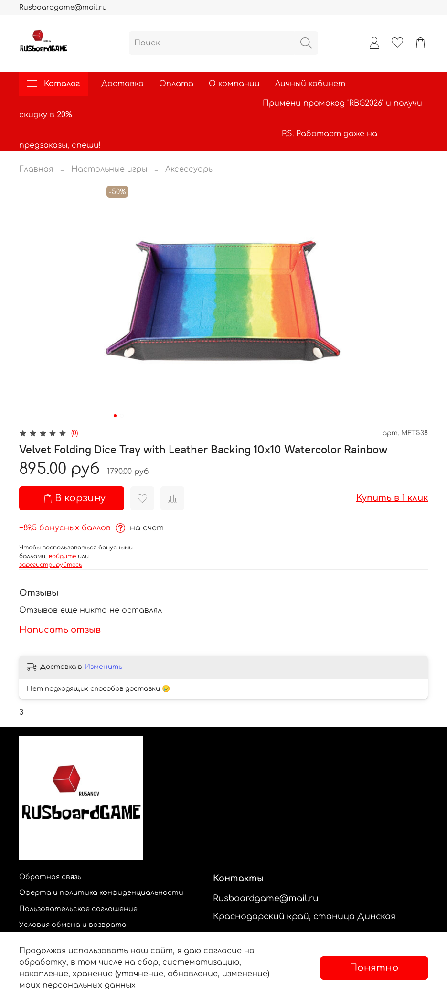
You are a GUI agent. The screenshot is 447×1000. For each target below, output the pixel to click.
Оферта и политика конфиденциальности (101, 892)
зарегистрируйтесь (50, 564)
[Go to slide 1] (115, 415)
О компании (234, 83)
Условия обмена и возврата (73, 924)
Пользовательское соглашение (78, 909)
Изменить (103, 666)
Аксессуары (189, 169)
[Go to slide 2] (121, 415)
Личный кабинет (310, 83)
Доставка (122, 83)
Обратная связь (50, 877)
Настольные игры (109, 169)
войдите (62, 556)
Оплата (176, 83)
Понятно (374, 967)
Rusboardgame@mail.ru (63, 7)
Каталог (53, 83)
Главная (36, 169)
